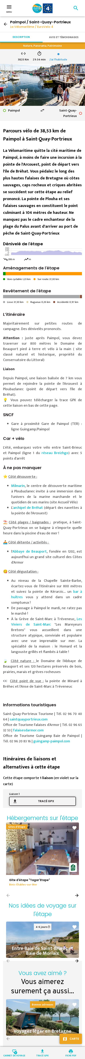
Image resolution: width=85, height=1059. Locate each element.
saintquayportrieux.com (28, 719)
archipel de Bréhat (28, 508)
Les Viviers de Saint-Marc (46, 622)
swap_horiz (42, 110)
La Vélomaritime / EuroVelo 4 (31, 27)
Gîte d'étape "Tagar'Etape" (29, 880)
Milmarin (18, 486)
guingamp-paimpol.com (51, 741)
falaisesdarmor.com (28, 730)
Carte (74, 1039)
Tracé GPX (46, 801)
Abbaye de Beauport (29, 552)
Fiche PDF (70, 1055)
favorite (74, 827)
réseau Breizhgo (55, 453)
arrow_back (5, 24)
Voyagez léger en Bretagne (42, 1031)
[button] (77, 895)
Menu (9, 8)
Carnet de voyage (14, 1055)
